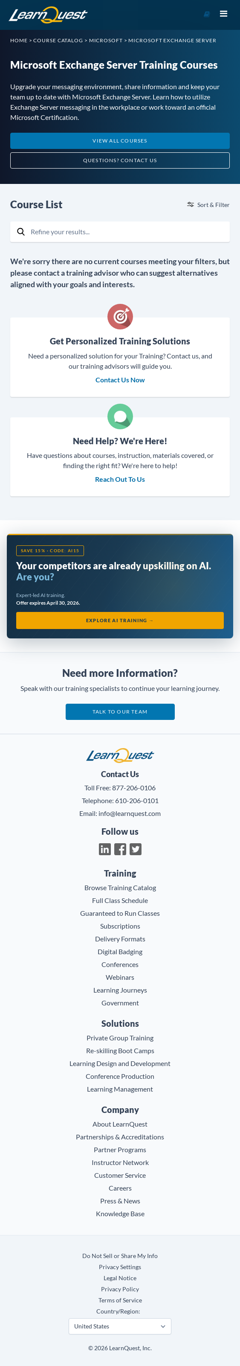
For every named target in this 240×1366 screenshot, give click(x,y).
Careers (120, 1188)
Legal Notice (120, 1278)
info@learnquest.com (129, 813)
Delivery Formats (120, 939)
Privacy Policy (120, 1289)
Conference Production (120, 1076)
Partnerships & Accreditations (120, 1137)
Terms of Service (120, 1300)
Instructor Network (120, 1162)
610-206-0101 (137, 800)
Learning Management (120, 1089)
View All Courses (120, 140)
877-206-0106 (134, 787)
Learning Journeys (120, 990)
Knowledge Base (120, 1213)
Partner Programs (120, 1149)
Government (120, 1003)
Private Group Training (120, 1038)
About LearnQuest (120, 1124)
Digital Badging (120, 951)
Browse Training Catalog (120, 887)
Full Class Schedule (120, 900)
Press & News (120, 1201)
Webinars (120, 977)
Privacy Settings (120, 1266)
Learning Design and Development (120, 1063)
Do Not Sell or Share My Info (120, 1255)
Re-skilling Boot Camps (120, 1050)
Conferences (120, 964)
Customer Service (120, 1175)
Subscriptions (120, 926)
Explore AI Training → (120, 620)
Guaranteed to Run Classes (120, 913)
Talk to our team (120, 711)
